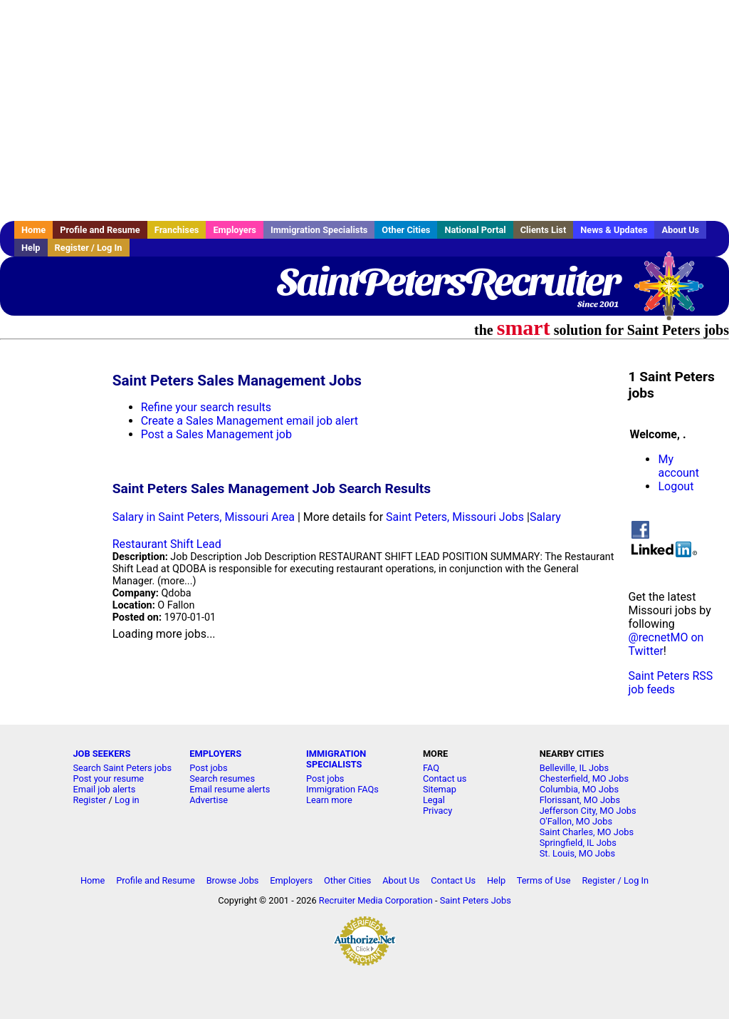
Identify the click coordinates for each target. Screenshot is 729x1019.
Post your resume (108, 778)
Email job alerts (104, 789)
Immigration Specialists (319, 229)
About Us (680, 229)
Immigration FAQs (342, 789)
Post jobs (208, 767)
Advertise (208, 800)
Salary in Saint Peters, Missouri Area (203, 517)
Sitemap (439, 789)
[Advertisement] (364, 110)
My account (678, 466)
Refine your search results (206, 407)
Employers (234, 229)
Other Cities (406, 229)
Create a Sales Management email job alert (249, 421)
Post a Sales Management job (216, 434)
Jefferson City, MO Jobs (588, 810)
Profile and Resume (100, 229)
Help (31, 247)
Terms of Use (544, 880)
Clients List (543, 229)
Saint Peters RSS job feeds (670, 682)
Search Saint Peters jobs (122, 767)
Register (89, 800)
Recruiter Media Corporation (376, 900)
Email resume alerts (229, 789)
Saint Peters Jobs (475, 900)
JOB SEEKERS (101, 753)
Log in (127, 800)
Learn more (329, 800)
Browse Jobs (232, 880)
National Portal (474, 229)
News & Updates (613, 229)
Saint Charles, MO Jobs (587, 832)
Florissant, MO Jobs (580, 800)
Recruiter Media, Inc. (675, 293)
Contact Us (453, 880)
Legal (434, 800)
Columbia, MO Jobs (579, 789)
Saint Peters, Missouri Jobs (455, 517)
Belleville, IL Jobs (574, 767)
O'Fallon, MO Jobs (576, 821)
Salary (545, 517)
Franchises (176, 229)
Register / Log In (88, 247)
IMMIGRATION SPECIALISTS (336, 759)
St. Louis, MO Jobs (577, 853)
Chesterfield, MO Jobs (584, 778)
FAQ (431, 767)
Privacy (437, 810)
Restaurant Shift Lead (166, 544)
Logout (675, 486)
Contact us (445, 778)
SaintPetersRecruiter (448, 281)
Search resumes (222, 778)
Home (33, 229)
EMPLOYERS (215, 753)
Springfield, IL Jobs (578, 842)
